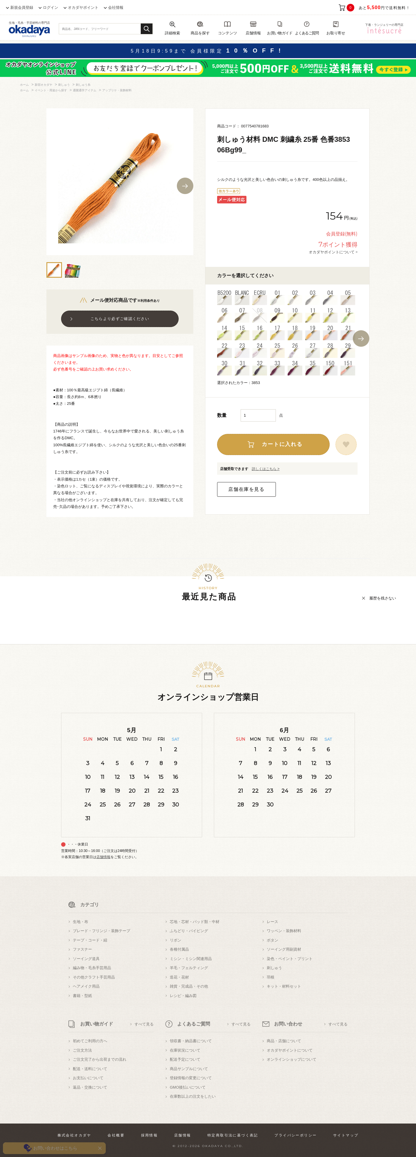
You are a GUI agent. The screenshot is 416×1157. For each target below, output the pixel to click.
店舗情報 (103, 857)
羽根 (270, 977)
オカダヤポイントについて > (333, 252)
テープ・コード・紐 (90, 940)
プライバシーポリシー (295, 1135)
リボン (175, 940)
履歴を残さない (382, 598)
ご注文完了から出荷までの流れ (99, 1059)
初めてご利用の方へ (90, 1041)
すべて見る (144, 1024)
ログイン (50, 7)
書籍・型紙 (82, 995)
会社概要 (116, 1135)
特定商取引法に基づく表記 (232, 1135)
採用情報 (149, 1135)
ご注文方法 (82, 1050)
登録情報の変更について (191, 1078)
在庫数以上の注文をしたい (193, 1096)
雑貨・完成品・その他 (189, 986)
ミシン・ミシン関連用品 (191, 958)
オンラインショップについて (291, 1059)
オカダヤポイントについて (290, 1050)
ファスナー (82, 949)
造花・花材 (179, 977)
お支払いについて (88, 1078)
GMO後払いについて (188, 1087)
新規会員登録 (21, 7)
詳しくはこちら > (265, 469)
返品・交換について (90, 1087)
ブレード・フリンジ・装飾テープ (101, 931)
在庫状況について (185, 1050)
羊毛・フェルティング (189, 968)
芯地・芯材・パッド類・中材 (194, 921)
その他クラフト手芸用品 (94, 977)
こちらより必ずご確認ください (119, 318)
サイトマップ (345, 1135)
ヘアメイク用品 (86, 986)
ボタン (272, 940)
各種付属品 (179, 949)
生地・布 (80, 921)
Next (185, 186)
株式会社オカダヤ (74, 1135)
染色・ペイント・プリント (290, 958)
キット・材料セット (284, 986)
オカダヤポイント (83, 7)
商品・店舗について (284, 1041)
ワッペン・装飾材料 (284, 931)
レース (272, 921)
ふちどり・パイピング (189, 931)
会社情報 (115, 7)
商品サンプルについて (189, 1069)
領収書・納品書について (191, 1041)
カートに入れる (282, 444)
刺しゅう (274, 968)
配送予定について (185, 1059)
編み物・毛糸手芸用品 (92, 968)
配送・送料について (90, 1069)
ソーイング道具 (86, 958)
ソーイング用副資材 (284, 949)
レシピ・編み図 (183, 995)
